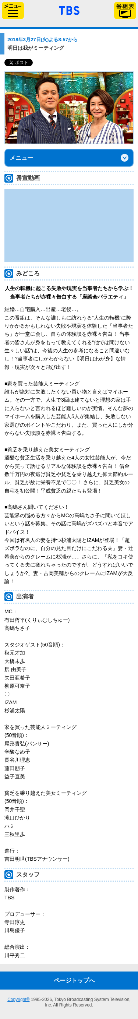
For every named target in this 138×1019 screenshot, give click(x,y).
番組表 (125, 10)
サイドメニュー (13, 10)
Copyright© (18, 999)
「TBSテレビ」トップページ (69, 9)
